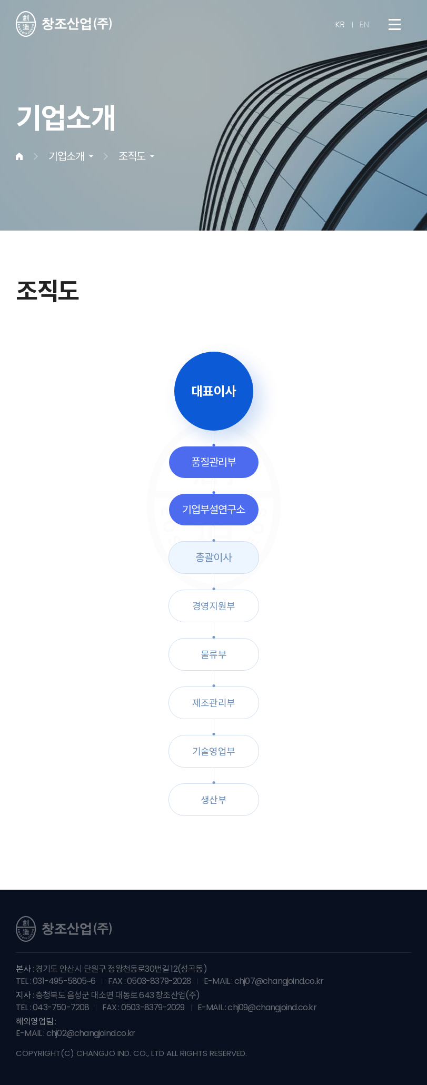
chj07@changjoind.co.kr (278, 981)
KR (340, 25)
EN (364, 25)
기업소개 (66, 156)
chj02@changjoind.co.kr (90, 1033)
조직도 (131, 156)
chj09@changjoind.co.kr (271, 1007)
